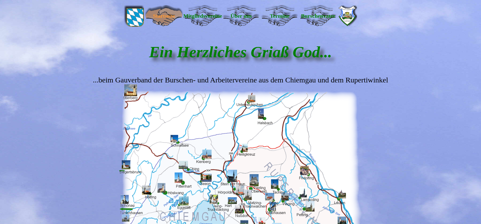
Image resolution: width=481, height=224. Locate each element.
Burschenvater (318, 16)
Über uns (241, 16)
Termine (280, 16)
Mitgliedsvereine (202, 16)
